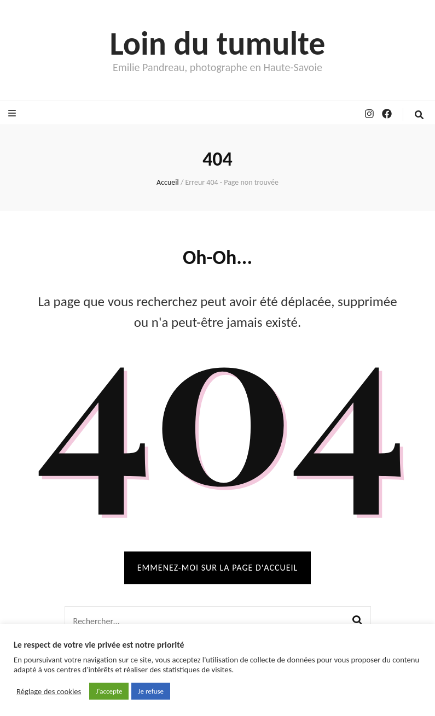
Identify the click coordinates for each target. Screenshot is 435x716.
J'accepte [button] (109, 691)
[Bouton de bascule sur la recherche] (419, 115)
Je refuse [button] (151, 691)
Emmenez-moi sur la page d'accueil (217, 567)
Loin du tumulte (217, 43)
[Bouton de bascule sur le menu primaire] (13, 113)
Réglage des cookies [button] (48, 691)
